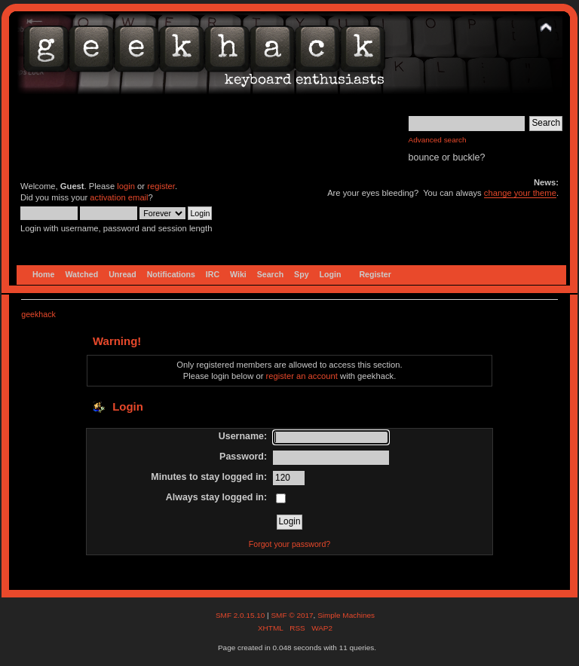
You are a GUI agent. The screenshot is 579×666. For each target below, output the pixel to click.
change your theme (520, 192)
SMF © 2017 (292, 615)
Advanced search (438, 140)
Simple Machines (346, 615)
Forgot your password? (289, 543)
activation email (119, 197)
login (126, 186)
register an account (302, 375)
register (161, 186)
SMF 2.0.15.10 (241, 615)
